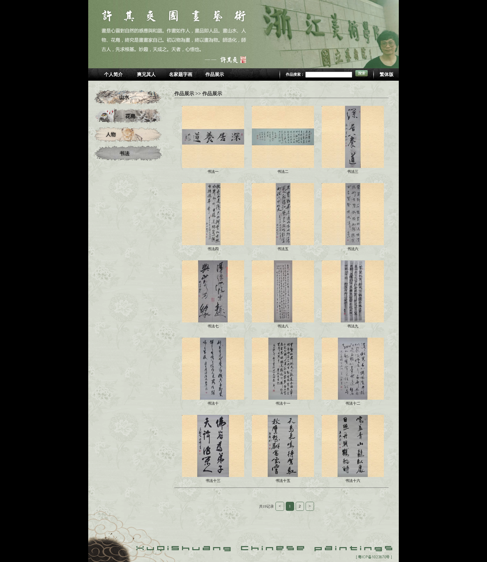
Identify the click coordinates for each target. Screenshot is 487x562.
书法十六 (352, 481)
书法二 (283, 171)
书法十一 (282, 403)
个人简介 (113, 74)
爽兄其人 (146, 74)
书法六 (352, 249)
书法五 (283, 249)
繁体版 (387, 74)
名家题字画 (180, 74)
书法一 (213, 171)
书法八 (283, 326)
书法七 (213, 326)
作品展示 (214, 74)
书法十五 (282, 481)
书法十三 (213, 481)
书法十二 (352, 403)
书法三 (352, 171)
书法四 (213, 249)
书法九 (352, 326)
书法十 (213, 403)
